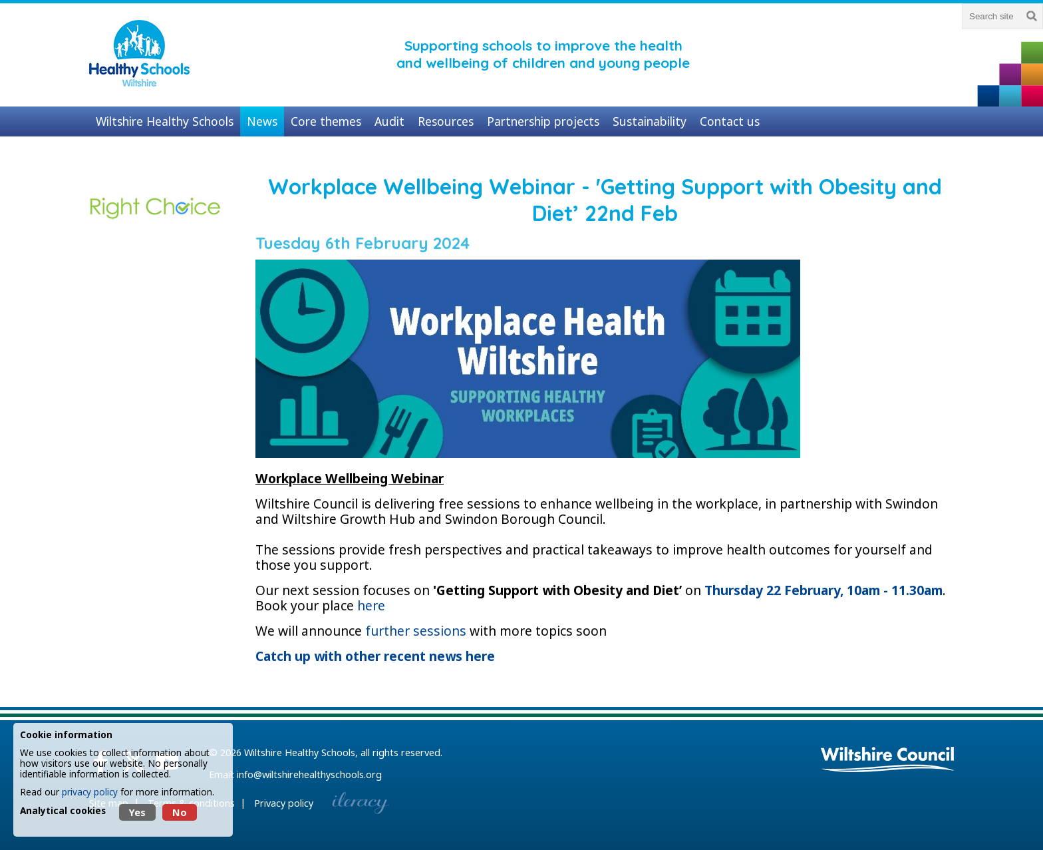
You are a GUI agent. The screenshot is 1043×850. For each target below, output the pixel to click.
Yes (137, 812)
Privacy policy (283, 803)
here (371, 605)
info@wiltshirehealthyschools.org (309, 774)
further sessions (415, 631)
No (179, 812)
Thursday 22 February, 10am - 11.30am (823, 590)
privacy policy (90, 791)
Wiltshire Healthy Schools (299, 752)
